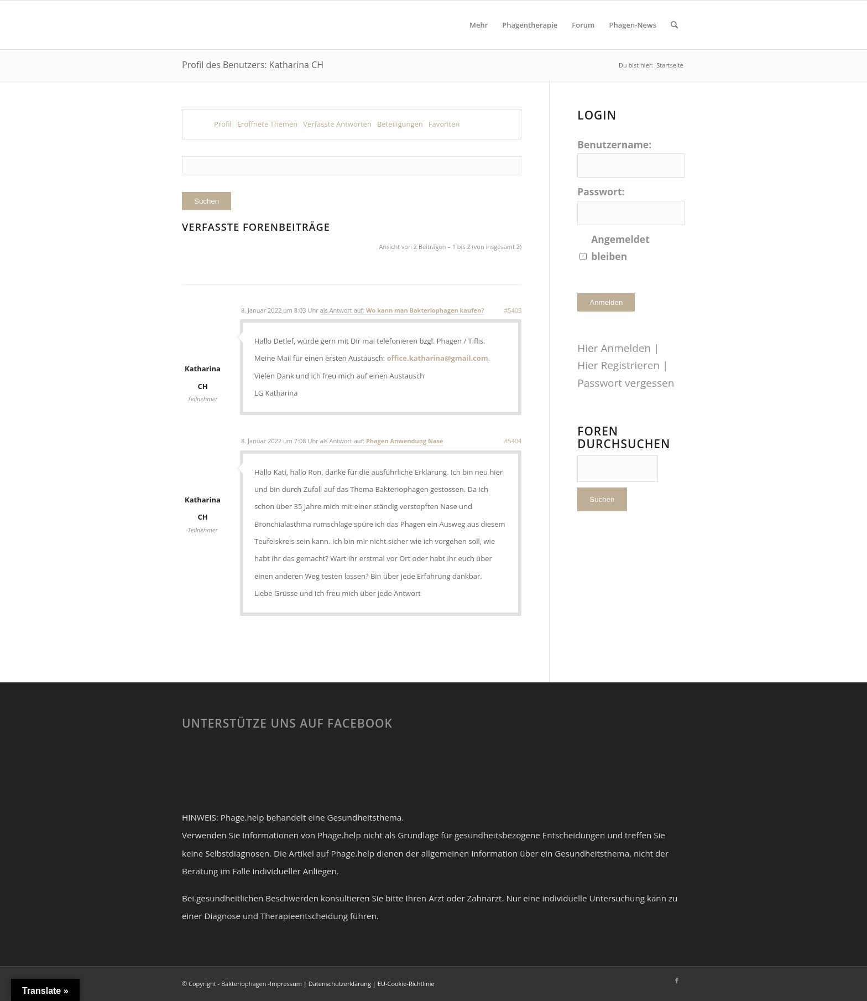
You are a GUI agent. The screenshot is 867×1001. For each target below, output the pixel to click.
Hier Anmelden (614, 348)
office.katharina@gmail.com (437, 358)
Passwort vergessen (625, 383)
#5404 (512, 441)
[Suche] (674, 25)
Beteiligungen (400, 124)
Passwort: (600, 191)
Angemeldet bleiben (620, 247)
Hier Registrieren (618, 365)
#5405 (512, 310)
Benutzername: (614, 144)
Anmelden (606, 302)
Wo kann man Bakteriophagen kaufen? (425, 310)
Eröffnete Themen (267, 124)
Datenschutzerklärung (340, 983)
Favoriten (444, 124)
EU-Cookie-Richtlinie (406, 983)
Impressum (286, 983)
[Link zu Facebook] (676, 980)
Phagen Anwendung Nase (404, 441)
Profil (223, 124)
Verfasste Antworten (337, 124)
